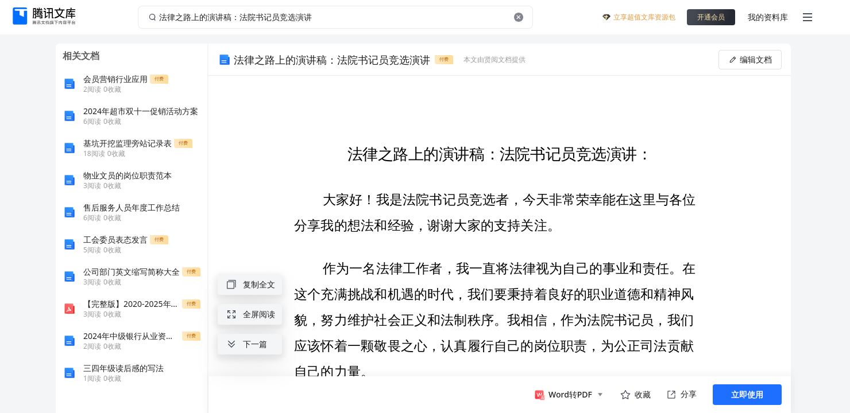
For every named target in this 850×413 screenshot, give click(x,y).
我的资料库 (768, 16)
